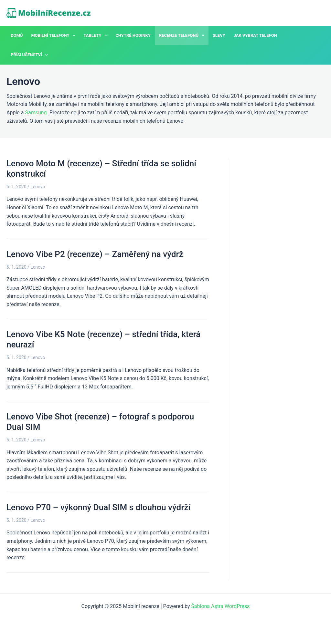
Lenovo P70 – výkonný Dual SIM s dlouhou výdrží (98, 507)
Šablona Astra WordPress (220, 606)
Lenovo (37, 186)
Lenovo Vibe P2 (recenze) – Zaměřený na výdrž (94, 254)
